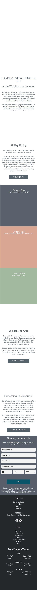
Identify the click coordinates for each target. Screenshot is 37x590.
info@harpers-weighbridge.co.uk (18, 515)
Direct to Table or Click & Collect (19, 234)
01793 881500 (18, 513)
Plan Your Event (18, 430)
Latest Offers (18, 274)
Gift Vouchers (18, 535)
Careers (18, 537)
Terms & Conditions (18, 539)
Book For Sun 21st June (18, 192)
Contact (18, 543)
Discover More (18, 275)
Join (18, 482)
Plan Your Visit (18, 361)
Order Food (18, 232)
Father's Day (18, 190)
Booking (18, 531)
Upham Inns (18, 533)
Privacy (18, 541)
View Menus (18, 177)
